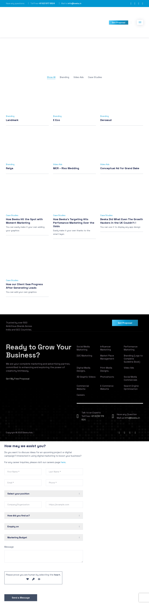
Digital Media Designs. (83, 369)
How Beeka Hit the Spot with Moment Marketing (24, 220)
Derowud (106, 120)
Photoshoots (107, 376)
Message (9, 546)
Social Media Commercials (130, 378)
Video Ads (78, 77)
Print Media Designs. (106, 369)
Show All (51, 77)
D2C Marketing (84, 355)
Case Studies (95, 77)
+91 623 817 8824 (47, 3)
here (63, 462)
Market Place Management (107, 357)
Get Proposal (118, 22)
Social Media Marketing (83, 348)
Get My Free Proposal (17, 378)
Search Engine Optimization (131, 387)
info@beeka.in (74, 3)
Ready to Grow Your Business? (38, 351)
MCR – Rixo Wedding (66, 168)
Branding (64, 77)
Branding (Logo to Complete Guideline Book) (133, 358)
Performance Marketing (131, 348)
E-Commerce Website (106, 387)
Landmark (12, 120)
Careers (81, 395)
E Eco (56, 120)
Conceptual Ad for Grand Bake (119, 168)
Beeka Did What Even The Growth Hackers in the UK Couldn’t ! (121, 220)
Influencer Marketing (105, 348)
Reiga (9, 168)
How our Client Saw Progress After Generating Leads (24, 285)
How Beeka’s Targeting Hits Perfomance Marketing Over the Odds (73, 222)
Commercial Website (83, 387)
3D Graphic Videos (86, 376)
